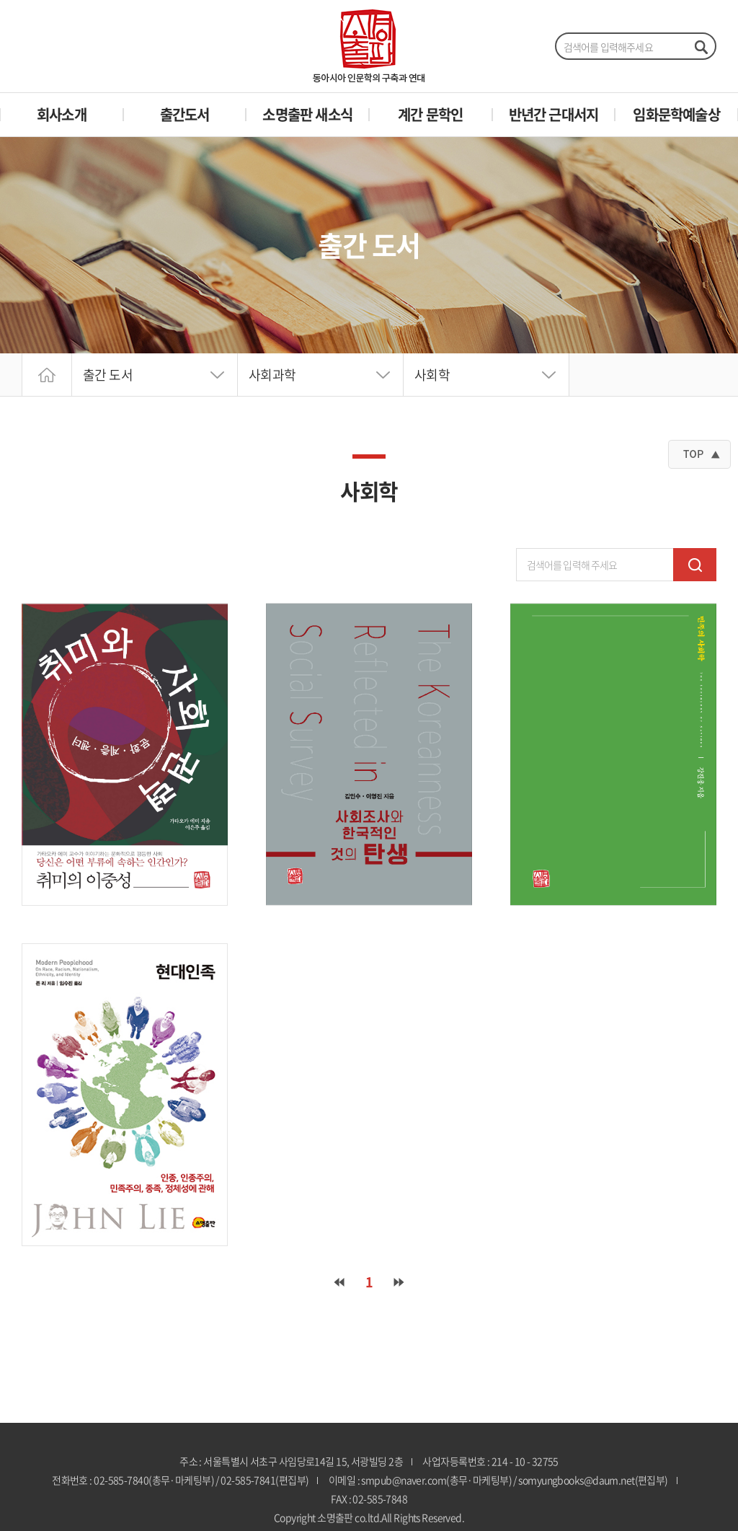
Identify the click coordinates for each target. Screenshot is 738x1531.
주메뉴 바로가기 (0, 0)
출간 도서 (108, 374)
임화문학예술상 (676, 114)
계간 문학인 (430, 114)
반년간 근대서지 (554, 114)
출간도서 (185, 114)
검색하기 (700, 47)
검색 (694, 564)
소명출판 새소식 (307, 114)
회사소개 (61, 114)
